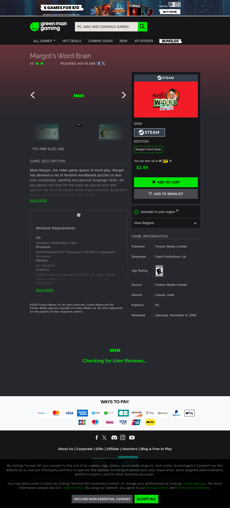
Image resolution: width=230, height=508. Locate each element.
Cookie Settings (194, 483)
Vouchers (129, 449)
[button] (44, 41)
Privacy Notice (158, 488)
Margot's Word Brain (148, 149)
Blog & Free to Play (156, 449)
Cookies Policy (73, 488)
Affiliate (113, 449)
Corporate (84, 449)
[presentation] (33, 96)
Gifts (100, 449)
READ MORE (38, 200)
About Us (65, 449)
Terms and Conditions (193, 488)
